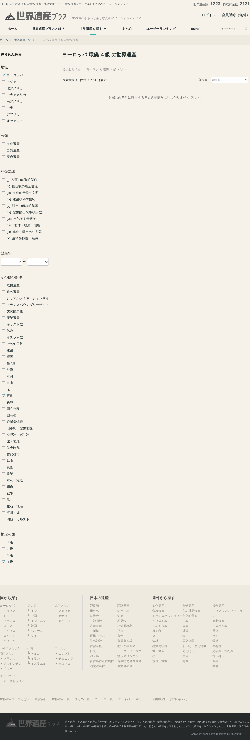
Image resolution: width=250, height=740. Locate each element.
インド (35, 611)
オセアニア (15, 121)
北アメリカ (15, 88)
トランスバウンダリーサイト (28, 305)
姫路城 (94, 605)
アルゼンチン (13, 663)
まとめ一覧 (82, 699)
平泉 (121, 631)
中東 (10, 108)
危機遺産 (13, 285)
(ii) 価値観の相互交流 (22, 186)
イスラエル (38, 663)
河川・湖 (13, 513)
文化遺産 (13, 144)
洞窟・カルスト (18, 519)
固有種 (11, 415)
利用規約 (159, 699)
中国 (34, 616)
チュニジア (66, 658)
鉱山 (10, 461)
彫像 (10, 487)
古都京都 (96, 626)
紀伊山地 (124, 611)
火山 (10, 383)
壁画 (10, 357)
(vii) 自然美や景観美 (21, 219)
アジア (11, 82)
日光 (93, 651)
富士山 (122, 636)
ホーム (4, 39)
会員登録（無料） (236, 15)
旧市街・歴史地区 (20, 428)
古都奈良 (96, 646)
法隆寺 (94, 616)
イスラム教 (15, 337)
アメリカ (64, 611)
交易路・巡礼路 (18, 435)
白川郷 (94, 631)
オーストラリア (14, 681)
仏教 (10, 331)
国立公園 (13, 409)
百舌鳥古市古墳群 (102, 661)
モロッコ (64, 663)
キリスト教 (15, 324)
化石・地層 (15, 506)
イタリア (10, 611)
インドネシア (40, 621)
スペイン (10, 636)
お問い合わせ (179, 699)
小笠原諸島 (125, 626)
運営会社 (41, 699)
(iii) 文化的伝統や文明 (23, 193)
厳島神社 (96, 641)
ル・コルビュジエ (130, 651)
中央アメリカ (16, 95)
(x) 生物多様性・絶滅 (22, 238)
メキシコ (64, 621)
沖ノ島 (94, 656)
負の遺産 (13, 292)
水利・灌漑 (15, 480)
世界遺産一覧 (22, 39)
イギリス (10, 631)
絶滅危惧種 (15, 422)
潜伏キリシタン (128, 656)
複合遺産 (13, 157)
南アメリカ (15, 101)
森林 (10, 402)
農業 (10, 474)
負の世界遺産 (191, 611)
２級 (10, 549)
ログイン (209, 15)
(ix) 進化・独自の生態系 (24, 232)
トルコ (35, 653)
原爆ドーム (97, 636)
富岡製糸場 (125, 641)
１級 (10, 542)
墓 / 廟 (11, 363)
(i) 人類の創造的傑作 (22, 180)
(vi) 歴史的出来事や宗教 (24, 212)
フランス (10, 621)
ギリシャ (10, 641)
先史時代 (13, 448)
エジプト (64, 653)
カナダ (63, 616)
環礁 (10, 396)
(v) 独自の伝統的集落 (22, 206)
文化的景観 (15, 311)
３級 (10, 555)
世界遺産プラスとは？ (15, 699)
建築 (10, 350)
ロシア (8, 626)
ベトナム (37, 631)
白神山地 (96, 621)
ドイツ (8, 616)
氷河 (10, 376)
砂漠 (10, 370)
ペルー (8, 668)
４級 (10, 562)
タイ (34, 636)
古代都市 (13, 454)
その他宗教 (15, 344)
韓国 (34, 626)
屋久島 (94, 611)
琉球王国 (124, 605)
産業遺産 (13, 318)
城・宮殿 (13, 441)
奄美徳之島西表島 (130, 661)
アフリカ (13, 114)
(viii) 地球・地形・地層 (23, 225)
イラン (35, 658)
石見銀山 (124, 621)
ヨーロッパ (15, 75)
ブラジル (10, 658)
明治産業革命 (127, 646)
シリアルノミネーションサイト (29, 298)
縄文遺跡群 (97, 666)
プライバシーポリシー (133, 699)
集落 (10, 467)
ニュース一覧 (104, 699)
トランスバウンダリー (167, 616)
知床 (121, 616)
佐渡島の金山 (127, 666)
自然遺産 (13, 150)
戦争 (10, 493)
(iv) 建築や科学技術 (21, 199)
